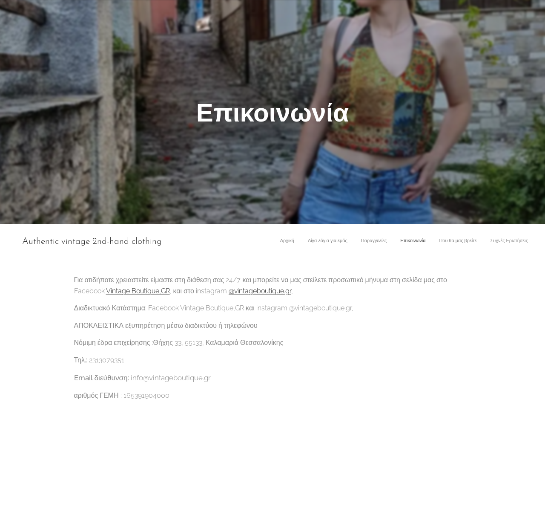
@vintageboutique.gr (260, 290)
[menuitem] (462, 241)
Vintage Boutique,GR (138, 290)
